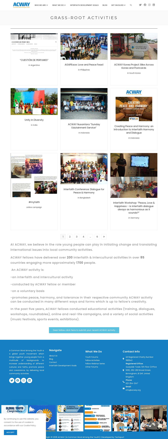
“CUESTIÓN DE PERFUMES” (34, 60)
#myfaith (34, 202)
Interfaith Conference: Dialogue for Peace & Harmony (84, 191)
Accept (10, 432)
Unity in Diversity (34, 120)
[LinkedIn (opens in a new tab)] (154, 5)
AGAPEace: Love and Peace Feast (84, 64)
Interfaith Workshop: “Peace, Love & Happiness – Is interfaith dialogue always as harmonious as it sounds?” (134, 207)
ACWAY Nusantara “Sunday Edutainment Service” (84, 126)
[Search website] (131, 5)
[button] (84, 330)
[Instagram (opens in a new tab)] (149, 5)
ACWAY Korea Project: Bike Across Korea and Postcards (134, 66)
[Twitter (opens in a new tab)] (140, 5)
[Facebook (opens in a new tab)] (145, 5)
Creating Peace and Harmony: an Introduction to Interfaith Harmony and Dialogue (134, 129)
